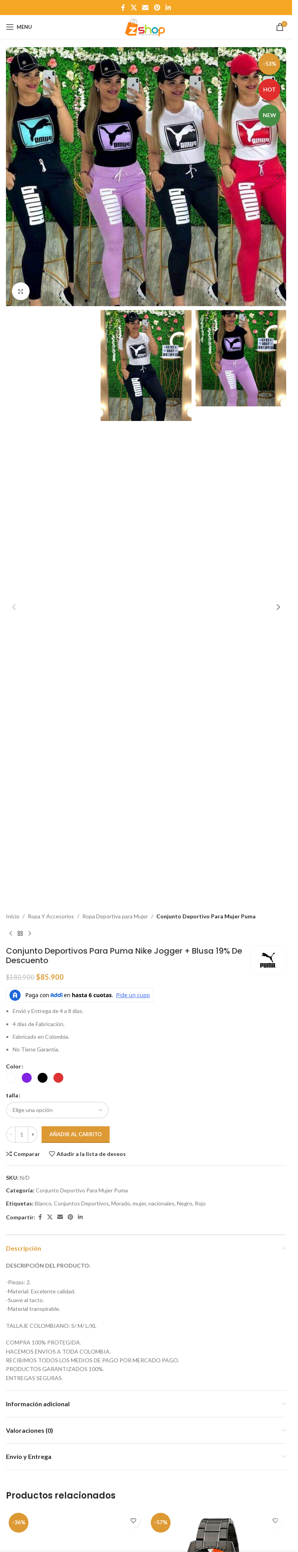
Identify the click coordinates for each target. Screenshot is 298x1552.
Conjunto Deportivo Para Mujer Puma (206, 916)
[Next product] (29, 933)
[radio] (11, 1078)
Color (13, 1066)
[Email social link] (145, 7)
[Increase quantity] (33, 1134)
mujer (139, 1203)
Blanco (43, 1203)
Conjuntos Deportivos (81, 1203)
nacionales (161, 1203)
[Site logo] (146, 26)
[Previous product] (10, 933)
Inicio (12, 916)
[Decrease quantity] (11, 1134)
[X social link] (133, 7)
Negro (184, 1203)
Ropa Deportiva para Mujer (115, 916)
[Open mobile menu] (19, 27)
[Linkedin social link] (168, 7)
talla (12, 1095)
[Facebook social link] (123, 7)
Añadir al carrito (75, 1134)
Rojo (200, 1203)
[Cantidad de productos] (22, 1134)
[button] (14, 177)
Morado (120, 1203)
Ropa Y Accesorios (51, 916)
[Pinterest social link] (157, 7)
